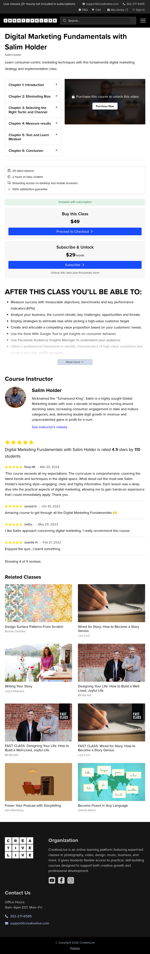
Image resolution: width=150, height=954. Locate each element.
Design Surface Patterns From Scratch (34, 626)
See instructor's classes (49, 427)
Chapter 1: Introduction (26, 84)
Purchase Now (105, 106)
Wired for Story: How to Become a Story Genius (108, 628)
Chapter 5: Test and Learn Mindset (29, 137)
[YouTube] (51, 880)
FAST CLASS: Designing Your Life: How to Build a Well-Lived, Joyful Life (37, 747)
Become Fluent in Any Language (103, 805)
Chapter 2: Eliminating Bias (30, 96)
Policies (75, 948)
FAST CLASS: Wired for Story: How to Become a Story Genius (106, 748)
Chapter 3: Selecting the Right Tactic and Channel (28, 109)
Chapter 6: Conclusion (26, 150)
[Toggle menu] (142, 20)
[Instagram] (70, 880)
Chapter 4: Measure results (30, 123)
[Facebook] (61, 880)
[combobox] (98, 20)
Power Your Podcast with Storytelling (33, 805)
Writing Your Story (18, 686)
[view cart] (97, 9)
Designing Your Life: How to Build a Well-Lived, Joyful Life (109, 688)
